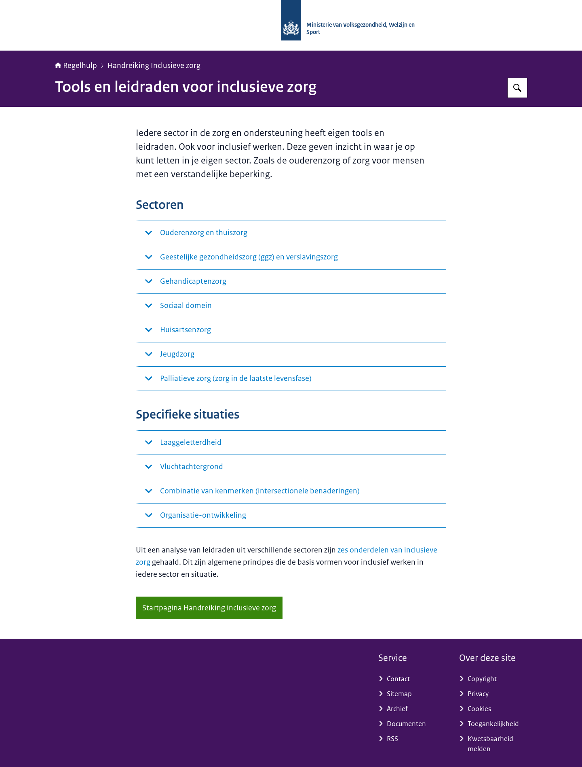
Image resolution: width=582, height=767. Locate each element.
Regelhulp (76, 65)
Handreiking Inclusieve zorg (154, 65)
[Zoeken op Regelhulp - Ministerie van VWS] (517, 88)
